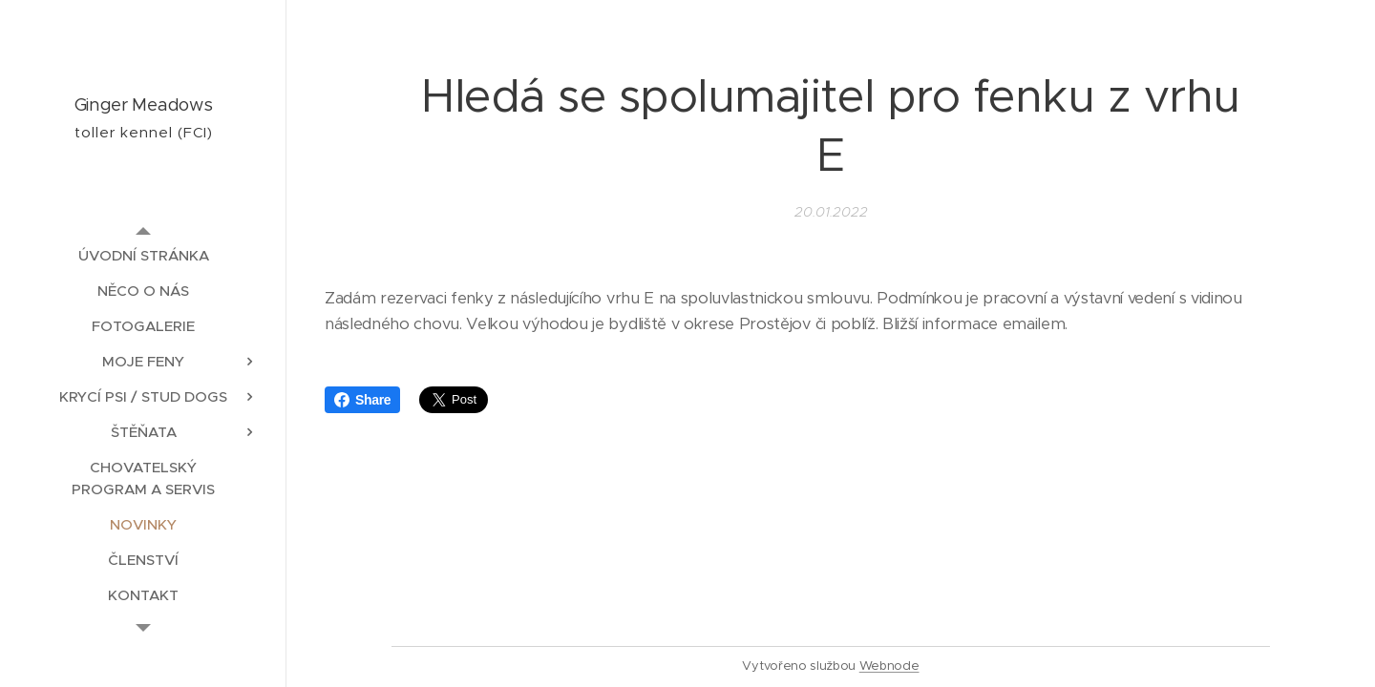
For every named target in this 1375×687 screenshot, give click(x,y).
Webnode (889, 665)
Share (362, 399)
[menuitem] (143, 255)
